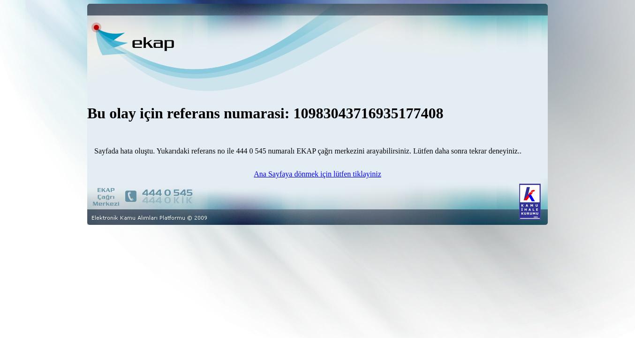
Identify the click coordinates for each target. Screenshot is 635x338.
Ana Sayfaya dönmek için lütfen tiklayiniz (317, 174)
